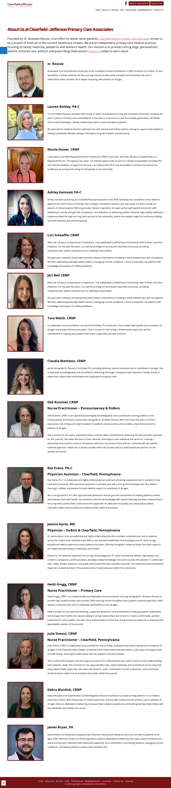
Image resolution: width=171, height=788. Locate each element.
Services (115, 10)
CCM (122, 10)
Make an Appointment (137, 3)
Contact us (114, 51)
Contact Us (158, 10)
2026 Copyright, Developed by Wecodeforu (86, 784)
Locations (106, 781)
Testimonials (130, 10)
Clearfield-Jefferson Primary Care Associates (128, 39)
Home (98, 10)
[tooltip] (3, 50)
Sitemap (129, 781)
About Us (106, 10)
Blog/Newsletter (145, 10)
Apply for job (156, 3)
